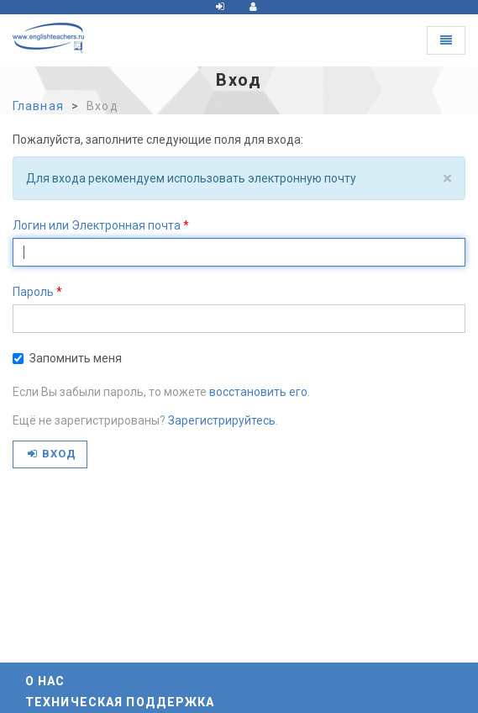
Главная (38, 106)
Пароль (33, 291)
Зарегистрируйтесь (222, 420)
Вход (52, 453)
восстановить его (258, 392)
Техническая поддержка (120, 702)
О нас (45, 681)
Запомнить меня (67, 358)
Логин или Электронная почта (97, 225)
